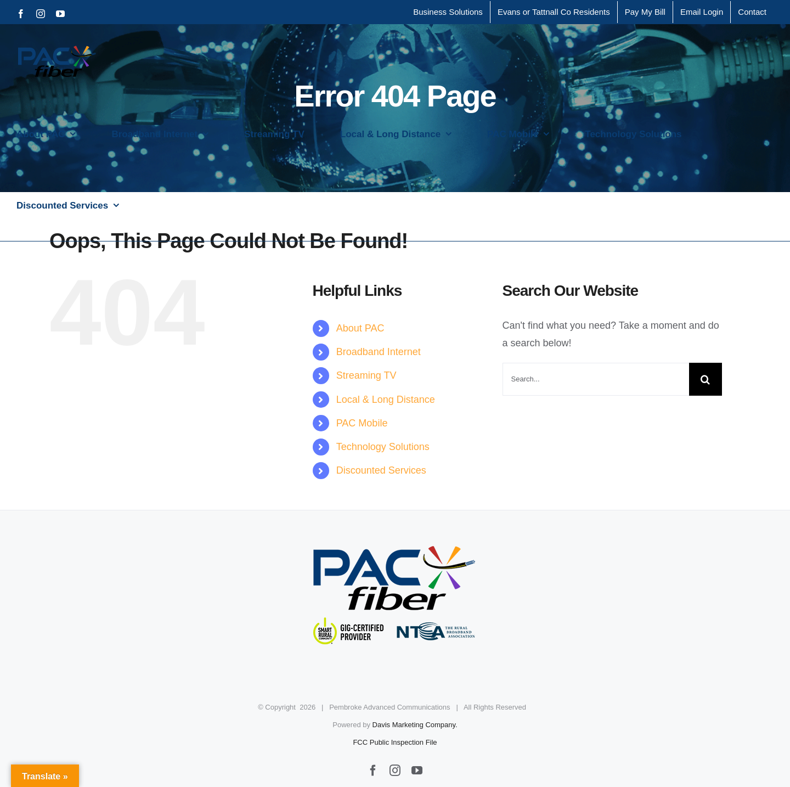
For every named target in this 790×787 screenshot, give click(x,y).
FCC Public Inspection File (395, 742)
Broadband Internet (378, 351)
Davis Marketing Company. (415, 725)
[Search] (705, 379)
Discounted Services (381, 470)
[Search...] (596, 379)
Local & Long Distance (385, 399)
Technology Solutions (383, 446)
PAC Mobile (362, 423)
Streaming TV (366, 375)
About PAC (360, 328)
